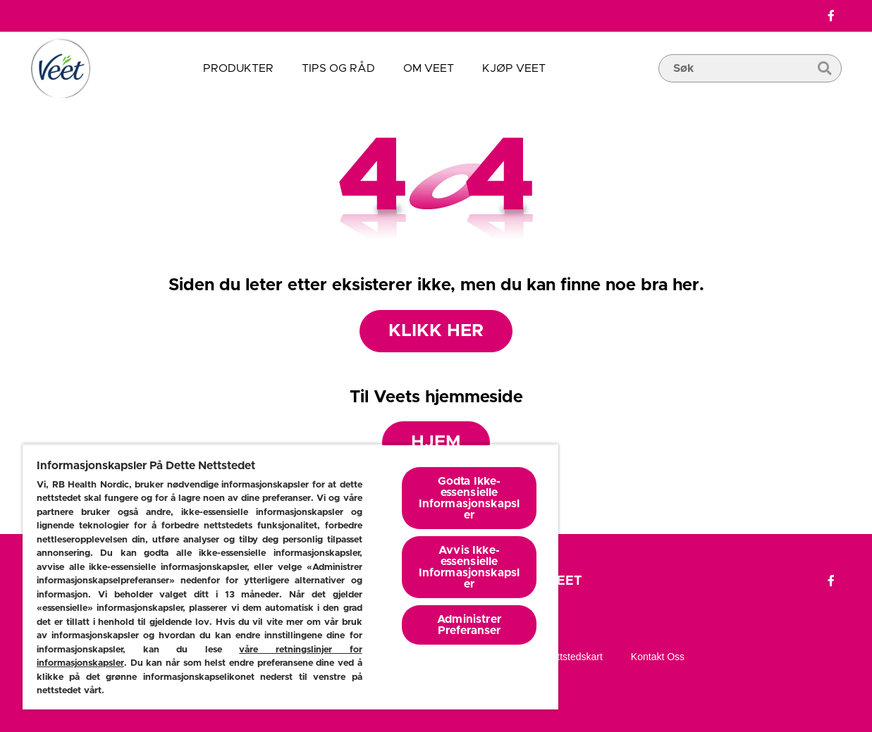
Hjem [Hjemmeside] (436, 442)
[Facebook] (831, 16)
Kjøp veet (514, 68)
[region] (290, 576)
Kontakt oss (657, 656)
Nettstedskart (573, 656)
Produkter (238, 68)
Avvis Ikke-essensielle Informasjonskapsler (469, 567)
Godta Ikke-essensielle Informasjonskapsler (469, 498)
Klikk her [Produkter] (436, 331)
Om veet (428, 68)
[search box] (750, 89)
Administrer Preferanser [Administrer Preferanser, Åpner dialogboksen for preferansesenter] (469, 625)
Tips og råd (338, 68)
